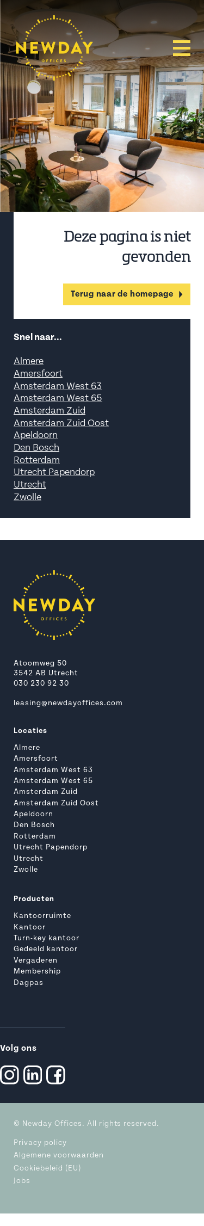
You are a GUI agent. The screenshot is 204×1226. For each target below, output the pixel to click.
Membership (37, 972)
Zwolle (27, 497)
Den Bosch (36, 448)
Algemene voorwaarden (59, 1155)
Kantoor (30, 927)
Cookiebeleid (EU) (47, 1169)
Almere (29, 361)
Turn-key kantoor (46, 938)
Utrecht (30, 485)
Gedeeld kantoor (46, 949)
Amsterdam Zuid (49, 411)
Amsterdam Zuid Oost (61, 423)
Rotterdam (37, 460)
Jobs (22, 1181)
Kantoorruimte (42, 916)
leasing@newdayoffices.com (68, 703)
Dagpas (29, 983)
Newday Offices (52, 1124)
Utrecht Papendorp (54, 472)
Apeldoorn (36, 435)
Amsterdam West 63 (58, 386)
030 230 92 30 (41, 684)
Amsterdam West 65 (58, 398)
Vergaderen (36, 961)
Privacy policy (40, 1143)
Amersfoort (38, 374)
